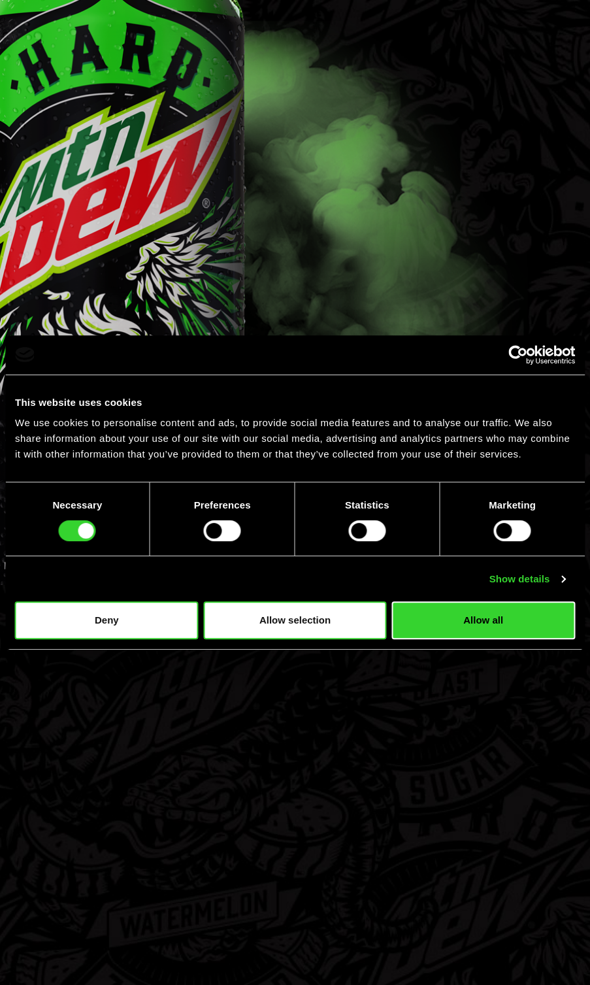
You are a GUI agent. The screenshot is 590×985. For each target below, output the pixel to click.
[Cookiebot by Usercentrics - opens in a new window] (518, 355)
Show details (519, 578)
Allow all (483, 620)
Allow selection (295, 620)
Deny (107, 620)
